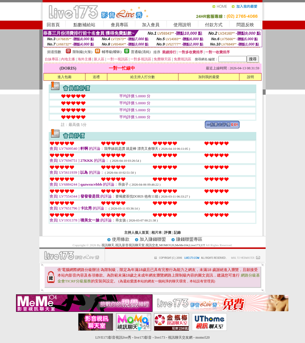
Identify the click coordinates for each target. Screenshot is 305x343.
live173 (160, 337)
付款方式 (213, 24)
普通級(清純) (141, 52)
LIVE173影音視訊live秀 (113, 337)
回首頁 (53, 24)
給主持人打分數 (142, 77)
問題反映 (245, 24)
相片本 (156, 233)
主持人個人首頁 (136, 233)
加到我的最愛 (208, 77)
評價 (167, 233)
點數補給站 (84, 24)
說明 (250, 77)
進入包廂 (64, 77)
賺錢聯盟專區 (189, 239)
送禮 (96, 77)
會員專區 (119, 24)
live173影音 (143, 337)
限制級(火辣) (82, 52)
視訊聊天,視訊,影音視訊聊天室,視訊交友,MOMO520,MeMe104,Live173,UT (153, 245)
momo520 (202, 337)
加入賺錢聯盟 (153, 239)
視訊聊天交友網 (180, 337)
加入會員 (150, 24)
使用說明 (182, 24)
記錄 (177, 233)
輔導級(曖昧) (112, 52)
